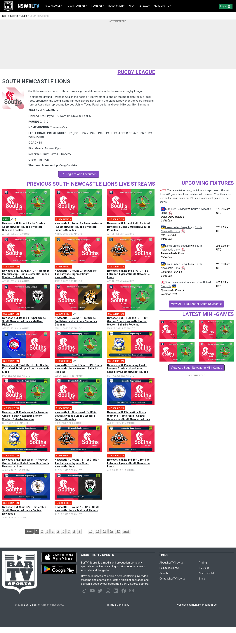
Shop (202, 578)
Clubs (23, 15)
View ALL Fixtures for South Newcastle (196, 304)
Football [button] (96, 6)
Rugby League (136, 72)
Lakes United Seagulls (178, 227)
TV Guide (195, 198)
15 (104, 531)
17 (118, 531)
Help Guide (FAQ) (169, 567)
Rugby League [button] (52, 6)
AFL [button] (131, 6)
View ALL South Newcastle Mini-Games (196, 367)
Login (225, 6)
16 (111, 531)
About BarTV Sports (171, 562)
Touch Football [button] (76, 6)
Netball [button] (143, 6)
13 (90, 531)
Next (126, 531)
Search (163, 573)
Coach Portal (206, 573)
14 (97, 531)
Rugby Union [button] (115, 6)
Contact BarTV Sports (172, 578)
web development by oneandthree (197, 604)
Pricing (203, 562)
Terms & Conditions (118, 604)
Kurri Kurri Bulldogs (176, 209)
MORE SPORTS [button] (161, 6)
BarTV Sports (10, 15)
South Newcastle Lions (178, 282)
